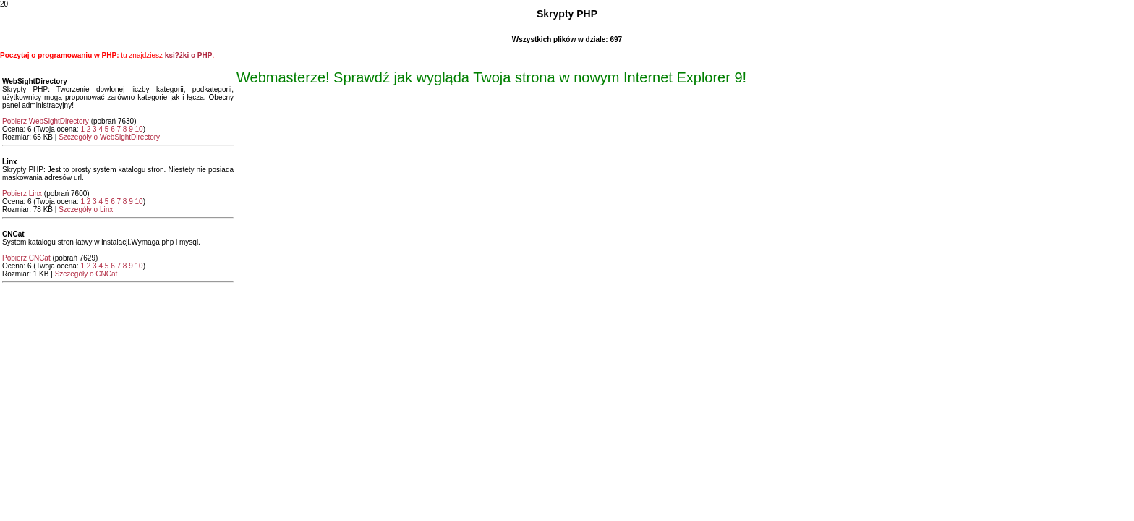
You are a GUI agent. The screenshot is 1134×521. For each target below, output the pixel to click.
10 (139, 129)
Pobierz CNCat (26, 258)
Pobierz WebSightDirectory (45, 121)
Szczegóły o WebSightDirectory (109, 137)
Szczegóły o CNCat (86, 274)
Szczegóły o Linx (86, 209)
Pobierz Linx (22, 194)
